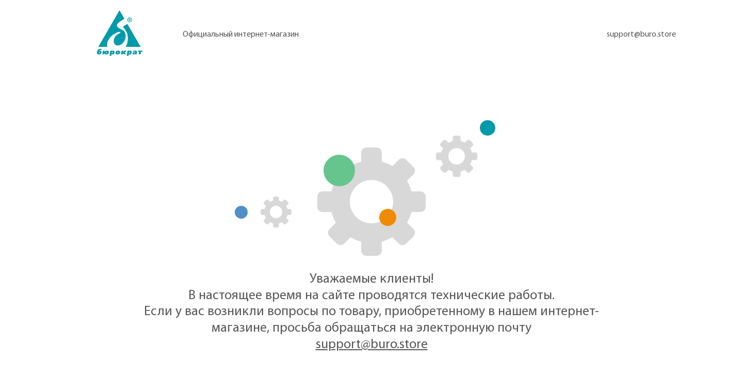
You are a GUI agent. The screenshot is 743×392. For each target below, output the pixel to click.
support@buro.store (641, 34)
